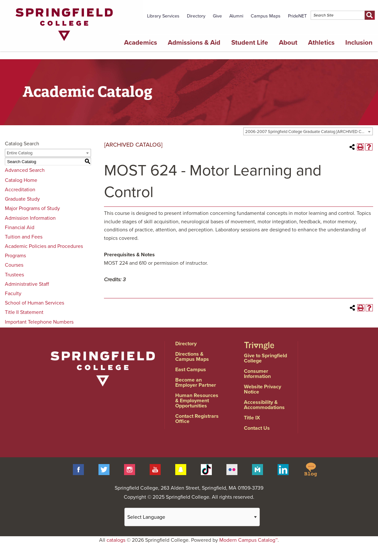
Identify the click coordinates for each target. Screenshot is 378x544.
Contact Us (257, 428)
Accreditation (20, 189)
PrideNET (297, 16)
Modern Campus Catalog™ (248, 540)
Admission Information (30, 218)
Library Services (163, 16)
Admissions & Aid (194, 43)
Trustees (14, 275)
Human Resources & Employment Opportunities (196, 400)
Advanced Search (25, 170)
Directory (196, 16)
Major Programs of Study (32, 208)
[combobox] (308, 131)
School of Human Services (34, 303)
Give (217, 16)
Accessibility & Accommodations (264, 405)
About (288, 43)
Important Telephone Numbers (39, 322)
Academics (140, 43)
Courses (14, 265)
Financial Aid (19, 227)
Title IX (252, 418)
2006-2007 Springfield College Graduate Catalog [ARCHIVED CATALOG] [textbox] (308, 131)
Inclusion (358, 43)
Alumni (236, 16)
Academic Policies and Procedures (44, 246)
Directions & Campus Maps (192, 356)
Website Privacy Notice (262, 389)
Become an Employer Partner (195, 382)
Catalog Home (21, 180)
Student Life (249, 43)
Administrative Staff (27, 284)
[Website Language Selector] (192, 517)
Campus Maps (266, 16)
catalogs (116, 540)
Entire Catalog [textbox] (19, 153)
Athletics (321, 43)
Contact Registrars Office (197, 419)
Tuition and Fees (23, 237)
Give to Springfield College (265, 358)
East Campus (190, 369)
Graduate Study (22, 199)
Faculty (13, 293)
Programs (15, 255)
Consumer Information (257, 374)
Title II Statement (24, 312)
